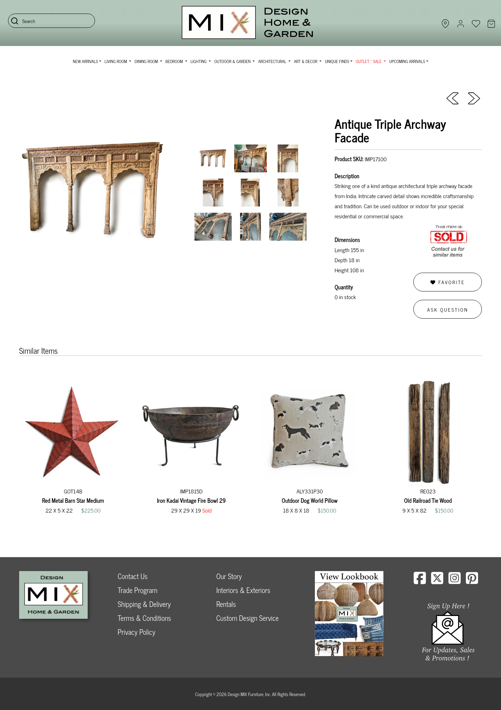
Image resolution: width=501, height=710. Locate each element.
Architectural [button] (272, 61)
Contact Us (133, 576)
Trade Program (137, 590)
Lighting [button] (199, 61)
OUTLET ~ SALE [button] (369, 61)
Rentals (226, 604)
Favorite (447, 282)
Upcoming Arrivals (407, 61)
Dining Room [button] (147, 61)
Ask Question (447, 309)
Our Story (229, 576)
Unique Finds (337, 61)
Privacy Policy (136, 632)
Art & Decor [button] (306, 61)
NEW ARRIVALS (85, 61)
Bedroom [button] (175, 61)
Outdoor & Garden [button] (233, 61)
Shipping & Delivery (144, 604)
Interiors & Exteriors (243, 590)
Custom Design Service (247, 618)
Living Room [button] (116, 61)
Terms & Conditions (144, 618)
